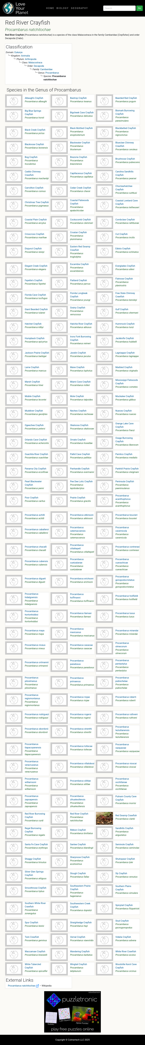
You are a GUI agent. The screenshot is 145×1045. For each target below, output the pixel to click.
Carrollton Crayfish (34, 187)
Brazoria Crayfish (78, 157)
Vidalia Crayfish (123, 937)
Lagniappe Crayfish (125, 352)
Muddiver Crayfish (34, 410)
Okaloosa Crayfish (79, 425)
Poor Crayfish (31, 497)
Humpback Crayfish (34, 338)
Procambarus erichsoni (81, 578)
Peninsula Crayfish (124, 481)
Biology (62, 8)
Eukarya (18, 52)
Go (139, 8)
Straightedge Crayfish (81, 922)
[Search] (119, 8)
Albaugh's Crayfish (34, 98)
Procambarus (52, 72)
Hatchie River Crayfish (81, 323)
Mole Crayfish (77, 396)
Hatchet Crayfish (33, 323)
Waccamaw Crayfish (35, 951)
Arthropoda (30, 59)
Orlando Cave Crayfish (36, 439)
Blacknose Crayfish (34, 144)
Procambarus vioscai (126, 763)
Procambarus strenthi (81, 728)
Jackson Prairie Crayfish (37, 352)
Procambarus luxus (125, 613)
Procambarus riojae (80, 697)
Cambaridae (46, 69)
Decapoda (39, 66)
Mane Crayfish (77, 367)
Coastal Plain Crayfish (36, 219)
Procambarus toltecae (81, 746)
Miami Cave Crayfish (80, 381)
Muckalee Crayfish (124, 396)
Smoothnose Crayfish (35, 888)
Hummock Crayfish (125, 323)
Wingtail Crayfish (78, 964)
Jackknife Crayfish (124, 338)
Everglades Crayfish (125, 266)
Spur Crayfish (31, 922)
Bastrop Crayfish (78, 98)
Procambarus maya (34, 630)
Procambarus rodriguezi (37, 714)
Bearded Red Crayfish (126, 98)
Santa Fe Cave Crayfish (36, 844)
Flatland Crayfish (78, 280)
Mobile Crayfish (32, 396)
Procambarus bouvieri (126, 515)
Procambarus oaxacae (81, 645)
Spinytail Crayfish (124, 905)
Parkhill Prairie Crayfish (127, 468)
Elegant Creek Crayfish (36, 266)
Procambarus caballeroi (37, 529)
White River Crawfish (125, 951)
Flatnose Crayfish (124, 278)
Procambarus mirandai (126, 630)
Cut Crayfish (121, 234)
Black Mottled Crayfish (81, 128)
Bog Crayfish (31, 157)
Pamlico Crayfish (123, 454)
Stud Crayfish (122, 920)
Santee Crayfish (78, 844)
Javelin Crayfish (78, 352)
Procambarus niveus (35, 645)
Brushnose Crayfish (125, 158)
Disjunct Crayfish (33, 248)
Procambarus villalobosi (82, 763)
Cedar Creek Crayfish (80, 187)
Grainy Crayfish (77, 307)
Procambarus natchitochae (23, 985)
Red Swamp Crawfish (126, 815)
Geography (79, 8)
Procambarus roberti (125, 697)
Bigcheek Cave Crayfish (82, 112)
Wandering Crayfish (80, 951)
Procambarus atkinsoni (81, 515)
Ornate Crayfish (78, 439)
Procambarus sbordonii (36, 728)
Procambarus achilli (35, 515)
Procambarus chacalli (36, 546)
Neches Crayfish (78, 410)
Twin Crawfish (32, 937)
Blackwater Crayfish (80, 142)
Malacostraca (35, 62)
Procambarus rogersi (80, 714)
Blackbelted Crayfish (125, 128)
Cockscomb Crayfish (80, 219)
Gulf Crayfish (121, 309)
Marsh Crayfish (32, 381)
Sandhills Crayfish (124, 828)
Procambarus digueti (35, 578)
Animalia (25, 55)
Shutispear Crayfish (125, 859)
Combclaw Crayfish (125, 219)
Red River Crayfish (79, 813)
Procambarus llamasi (80, 613)
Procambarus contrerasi (127, 546)
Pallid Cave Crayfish (80, 454)
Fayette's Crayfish (33, 280)
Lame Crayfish (32, 367)
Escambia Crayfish (79, 264)
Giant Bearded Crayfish (36, 309)
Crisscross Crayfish (34, 234)
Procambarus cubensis (36, 561)
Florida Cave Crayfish (35, 295)
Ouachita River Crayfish (36, 454)
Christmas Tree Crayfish (37, 202)
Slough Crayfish (78, 873)
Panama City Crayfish (35, 468)
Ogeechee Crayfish (34, 425)
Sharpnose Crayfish (80, 857)
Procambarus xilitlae (80, 780)
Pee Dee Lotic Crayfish (81, 481)
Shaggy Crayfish (33, 859)
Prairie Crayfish (77, 497)
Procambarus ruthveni (126, 714)
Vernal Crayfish (77, 937)
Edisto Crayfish (122, 248)
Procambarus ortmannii (37, 662)
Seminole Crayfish (124, 844)
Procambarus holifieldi (126, 596)
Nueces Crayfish (123, 410)
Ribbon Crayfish (78, 830)
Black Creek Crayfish (35, 130)
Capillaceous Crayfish (81, 173)
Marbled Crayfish (123, 367)
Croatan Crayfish (78, 232)
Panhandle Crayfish (79, 468)
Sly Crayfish (121, 873)
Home (50, 8)
